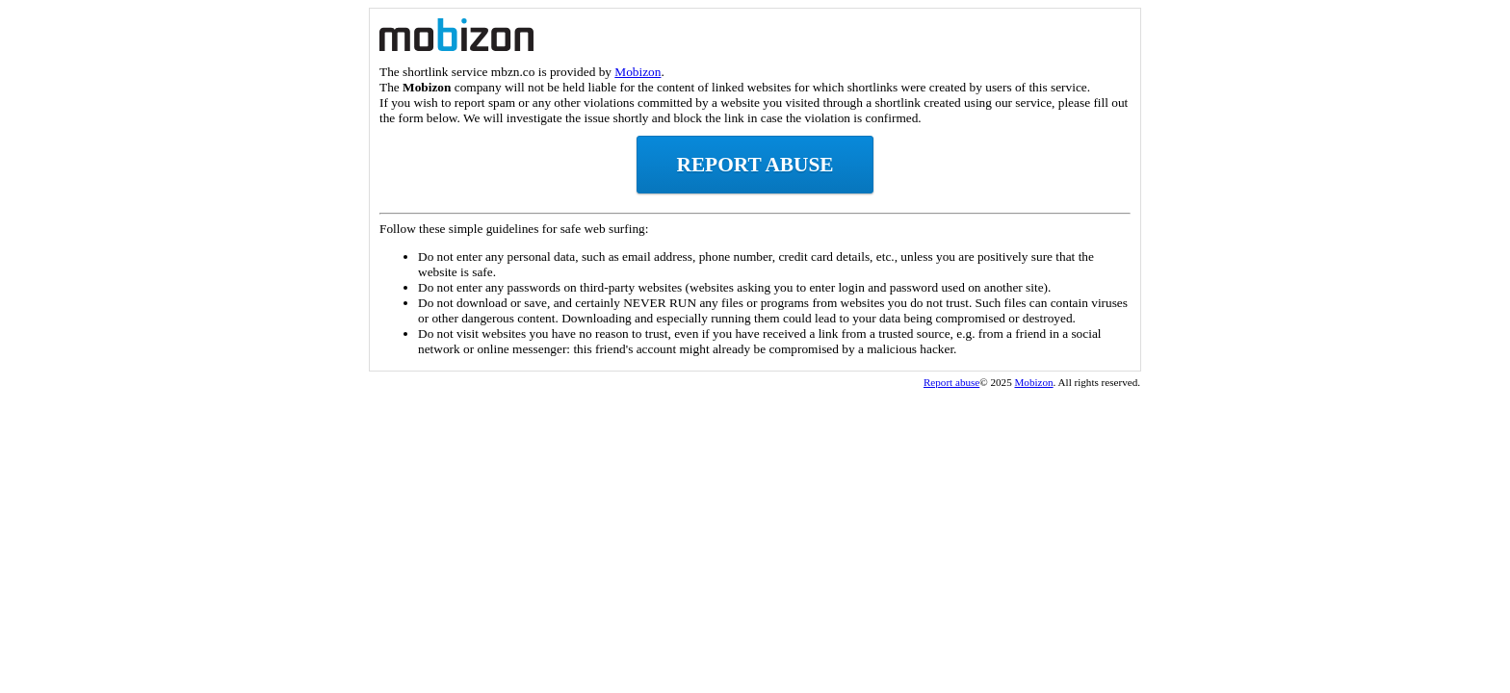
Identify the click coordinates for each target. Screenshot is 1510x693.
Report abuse (754, 164)
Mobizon (637, 71)
